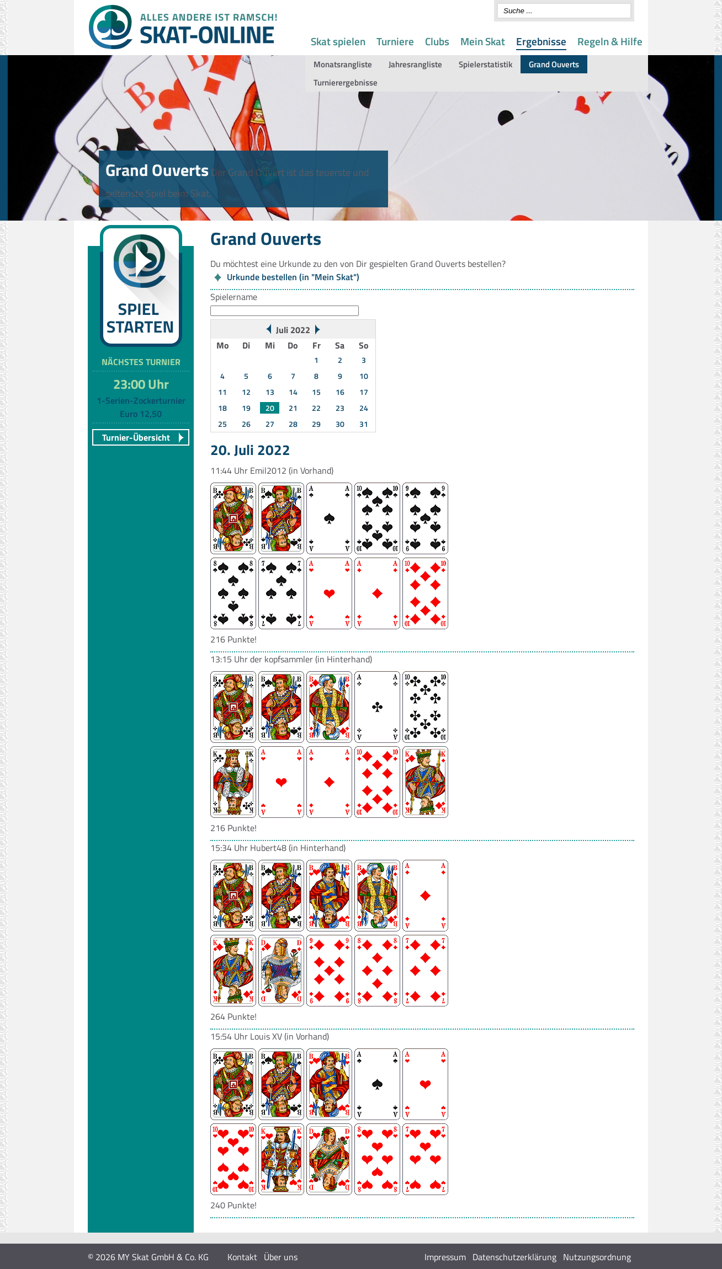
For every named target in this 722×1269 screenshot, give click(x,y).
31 (363, 424)
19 (246, 408)
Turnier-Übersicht (136, 437)
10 (363, 376)
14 (293, 392)
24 (363, 408)
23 (340, 408)
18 (222, 408)
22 (316, 408)
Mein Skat (482, 41)
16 (340, 392)
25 (222, 424)
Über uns (281, 1256)
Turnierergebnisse (346, 82)
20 (270, 408)
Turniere (395, 41)
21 (293, 408)
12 (246, 392)
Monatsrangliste (343, 64)
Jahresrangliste (415, 64)
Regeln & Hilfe (610, 41)
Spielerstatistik (485, 64)
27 (270, 424)
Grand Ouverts (554, 64)
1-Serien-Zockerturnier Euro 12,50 (141, 407)
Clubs (437, 41)
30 (340, 424)
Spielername (233, 296)
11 (222, 392)
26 (246, 424)
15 (316, 392)
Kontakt (242, 1256)
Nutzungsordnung (597, 1256)
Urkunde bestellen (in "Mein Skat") (293, 276)
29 (316, 424)
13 (270, 392)
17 (363, 392)
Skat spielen (338, 41)
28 (293, 424)
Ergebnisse (541, 41)
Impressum (445, 1256)
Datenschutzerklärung (514, 1256)
